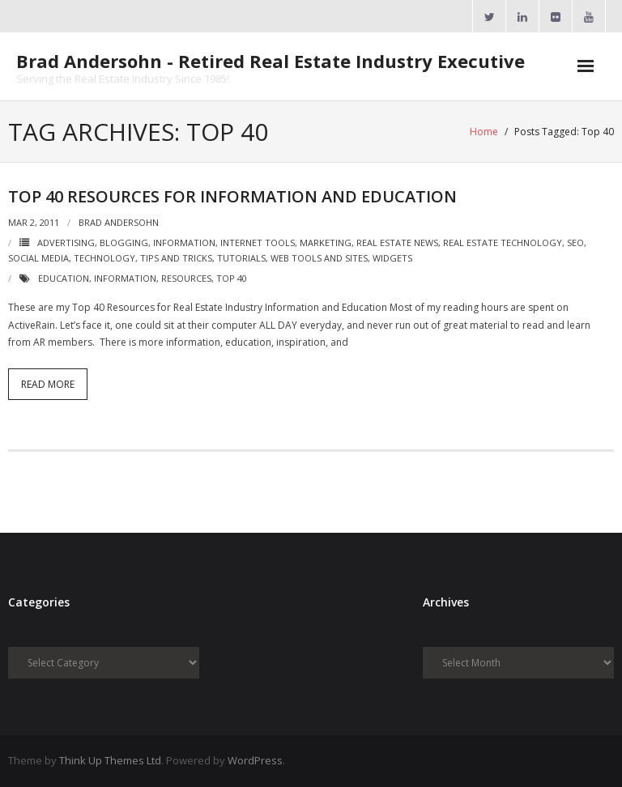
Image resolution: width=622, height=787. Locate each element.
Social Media (38, 258)
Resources (186, 278)
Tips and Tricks (176, 258)
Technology (104, 258)
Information (184, 242)
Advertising (66, 242)
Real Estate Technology (502, 242)
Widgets (392, 258)
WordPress (255, 760)
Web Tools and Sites (319, 258)
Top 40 (231, 278)
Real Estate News (397, 242)
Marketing (325, 242)
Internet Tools (257, 242)
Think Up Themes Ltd (110, 760)
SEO (575, 242)
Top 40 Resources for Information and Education (232, 196)
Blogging (124, 242)
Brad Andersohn (119, 222)
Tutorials (241, 258)
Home (484, 131)
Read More (48, 384)
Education (63, 278)
